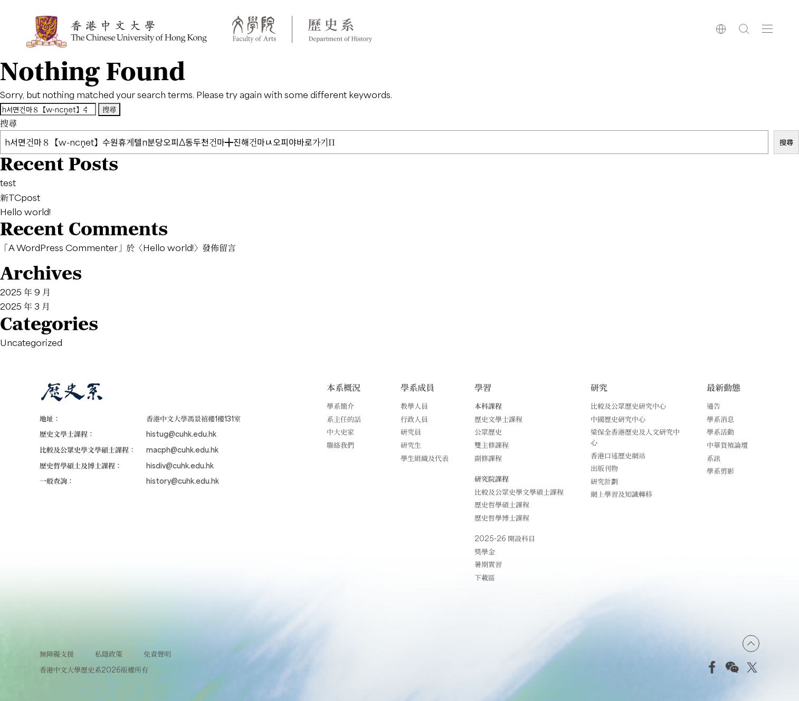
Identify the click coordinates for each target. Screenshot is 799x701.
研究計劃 (604, 481)
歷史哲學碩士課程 (501, 504)
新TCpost (20, 197)
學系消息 (720, 419)
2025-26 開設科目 (504, 538)
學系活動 (720, 431)
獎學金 (484, 551)
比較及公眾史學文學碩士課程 (519, 491)
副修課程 (488, 458)
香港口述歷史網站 (618, 455)
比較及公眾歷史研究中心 (628, 405)
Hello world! (25, 211)
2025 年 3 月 (25, 306)
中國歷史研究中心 (618, 419)
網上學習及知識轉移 (621, 493)
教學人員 (414, 405)
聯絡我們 (340, 444)
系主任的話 (344, 419)
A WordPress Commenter (63, 247)
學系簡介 (340, 405)
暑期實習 (488, 564)
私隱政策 (108, 653)
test (8, 182)
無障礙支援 (57, 653)
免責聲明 (157, 653)
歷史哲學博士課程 (501, 517)
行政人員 (414, 419)
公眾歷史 (488, 431)
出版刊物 (604, 468)
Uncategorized (31, 342)
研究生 (411, 444)
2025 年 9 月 (25, 291)
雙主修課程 (491, 444)
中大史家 (340, 431)
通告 (713, 405)
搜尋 (8, 123)
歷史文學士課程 (498, 419)
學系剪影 (720, 470)
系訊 (713, 458)
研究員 (411, 431)
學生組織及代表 (425, 458)
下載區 (484, 577)
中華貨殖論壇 (727, 444)
